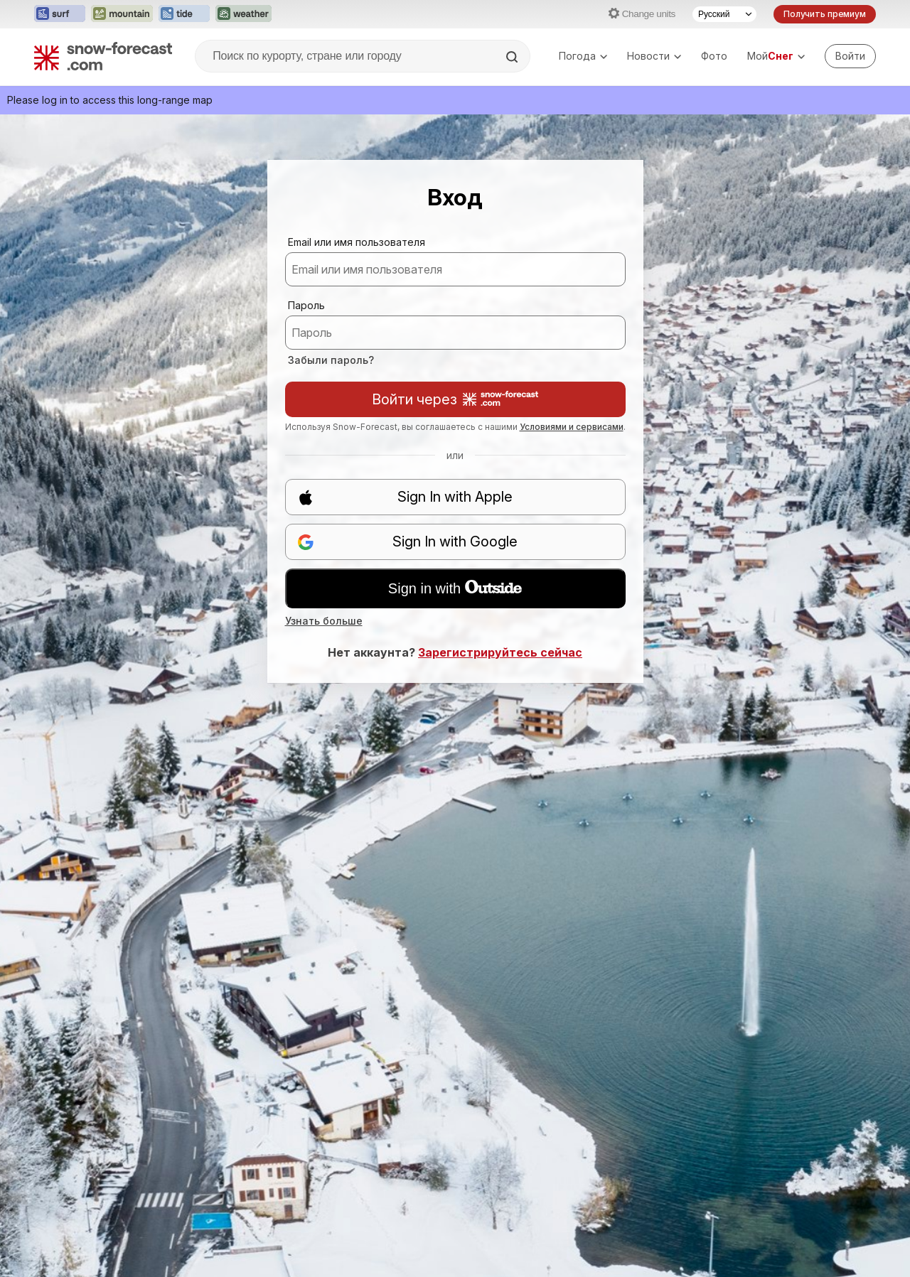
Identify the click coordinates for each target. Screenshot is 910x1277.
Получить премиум (824, 14)
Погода (583, 56)
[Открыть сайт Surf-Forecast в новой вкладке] (59, 14)
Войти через (455, 399)
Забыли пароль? (331, 360)
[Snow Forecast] (103, 56)
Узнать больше (324, 621)
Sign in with (455, 588)
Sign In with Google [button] (407, 542)
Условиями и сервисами (571, 426)
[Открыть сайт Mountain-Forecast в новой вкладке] (122, 14)
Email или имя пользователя (356, 242)
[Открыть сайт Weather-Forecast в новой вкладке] (243, 14)
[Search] (513, 57)
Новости (654, 56)
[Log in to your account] (850, 56)
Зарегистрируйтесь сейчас (500, 652)
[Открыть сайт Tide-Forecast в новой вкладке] (184, 14)
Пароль (306, 305)
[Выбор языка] (724, 14)
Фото (714, 56)
